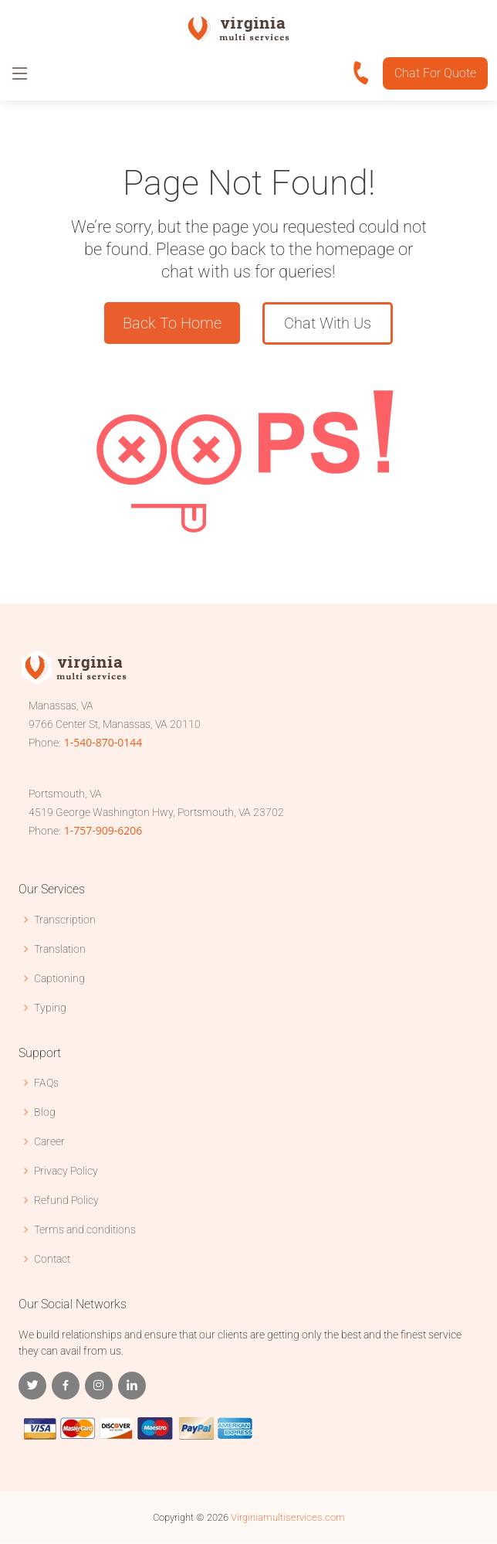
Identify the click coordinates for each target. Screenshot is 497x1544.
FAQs (46, 1082)
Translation (60, 949)
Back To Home (171, 324)
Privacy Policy (66, 1170)
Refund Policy (66, 1200)
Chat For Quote (435, 73)
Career (49, 1141)
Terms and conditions (85, 1229)
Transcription (65, 919)
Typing (50, 1007)
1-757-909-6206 (103, 831)
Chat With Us (327, 324)
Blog (45, 1112)
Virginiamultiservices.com (288, 1518)
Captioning (59, 978)
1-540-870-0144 (103, 743)
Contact (52, 1258)
